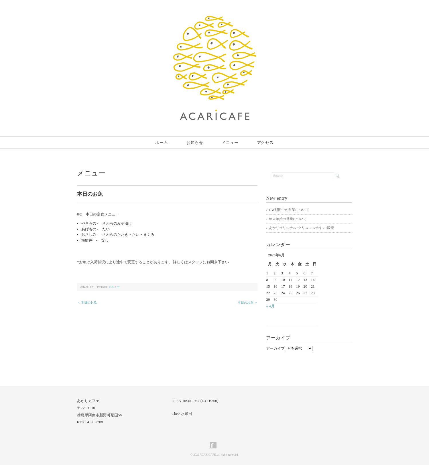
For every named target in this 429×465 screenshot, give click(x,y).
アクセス (265, 143)
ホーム (161, 143)
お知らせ (194, 143)
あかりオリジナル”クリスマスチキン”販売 (301, 228)
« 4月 (270, 306)
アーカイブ (275, 348)
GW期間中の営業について (289, 210)
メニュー (230, 143)
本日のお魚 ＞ (247, 302)
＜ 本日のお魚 (87, 302)
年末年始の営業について (288, 219)
